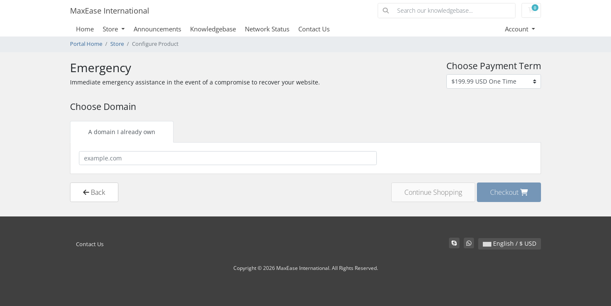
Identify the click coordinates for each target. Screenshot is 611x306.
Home (85, 29)
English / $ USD (509, 243)
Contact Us (314, 29)
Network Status (267, 29)
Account (517, 29)
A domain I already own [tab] (121, 132)
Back (94, 192)
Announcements (157, 29)
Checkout (509, 192)
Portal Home (86, 44)
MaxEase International (109, 11)
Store (111, 29)
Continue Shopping (433, 192)
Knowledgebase (213, 29)
